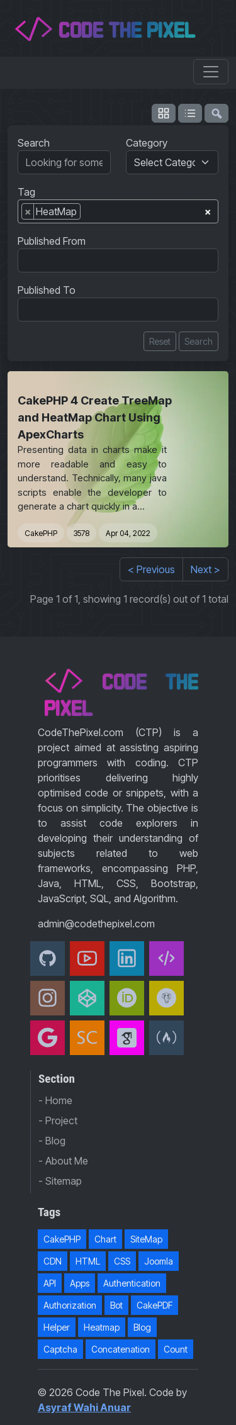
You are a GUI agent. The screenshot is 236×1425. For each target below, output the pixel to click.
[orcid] (127, 998)
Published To (47, 290)
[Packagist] (166, 998)
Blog (142, 1327)
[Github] (47, 958)
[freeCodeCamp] (166, 1037)
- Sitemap (60, 1181)
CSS (122, 1261)
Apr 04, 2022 (128, 533)
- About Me (63, 1160)
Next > (205, 569)
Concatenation (120, 1349)
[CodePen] (87, 998)
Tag (26, 192)
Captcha (60, 1349)
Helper (56, 1327)
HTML (88, 1261)
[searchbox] (87, 214)
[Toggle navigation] (210, 71)
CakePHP (41, 533)
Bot (116, 1305)
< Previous (151, 569)
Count (176, 1349)
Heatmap (102, 1327)
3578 (81, 533)
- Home (55, 1100)
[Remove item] (28, 211)
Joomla (158, 1261)
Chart (105, 1239)
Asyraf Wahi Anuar (84, 1407)
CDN (52, 1261)
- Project (57, 1120)
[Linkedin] (127, 958)
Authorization (69, 1305)
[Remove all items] (207, 209)
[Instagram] (47, 998)
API (49, 1283)
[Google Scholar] (127, 1037)
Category (146, 143)
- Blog (51, 1140)
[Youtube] (87, 958)
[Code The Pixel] (166, 958)
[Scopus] (87, 1037)
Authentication (131, 1283)
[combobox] (118, 211)
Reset (160, 341)
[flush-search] (216, 113)
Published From (52, 241)
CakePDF (154, 1305)
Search (34, 143)
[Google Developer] (47, 1037)
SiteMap (146, 1239)
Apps (79, 1283)
